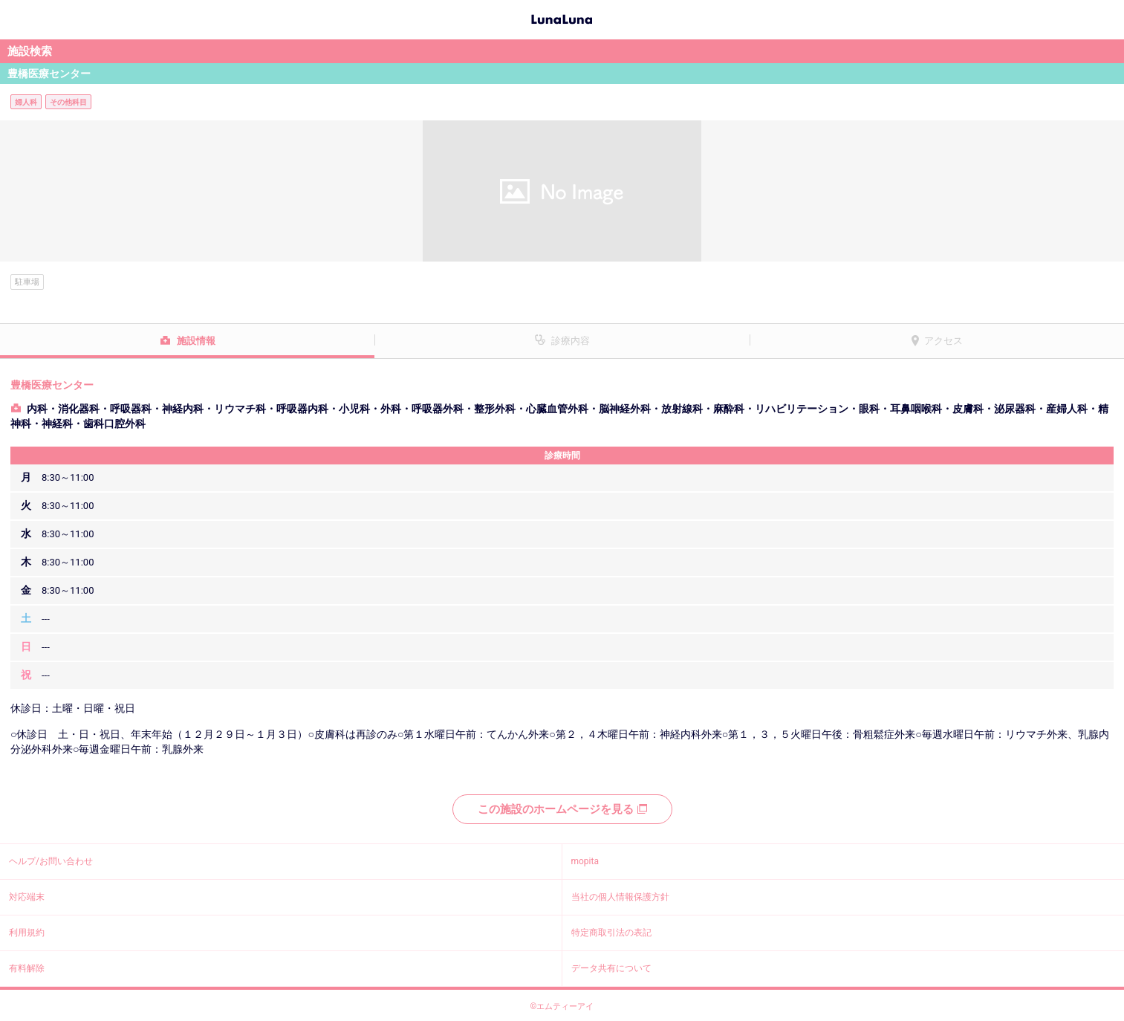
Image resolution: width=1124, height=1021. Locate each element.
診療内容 (570, 340)
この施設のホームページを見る (562, 809)
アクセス (943, 340)
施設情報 (196, 340)
